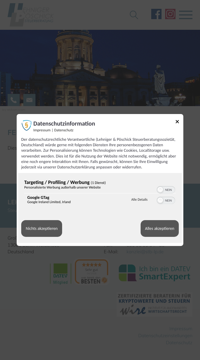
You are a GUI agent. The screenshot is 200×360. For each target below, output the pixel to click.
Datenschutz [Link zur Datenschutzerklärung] (63, 130)
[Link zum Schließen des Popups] (177, 122)
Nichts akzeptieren (42, 228)
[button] (160, 189)
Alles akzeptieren (159, 228)
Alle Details (139, 200)
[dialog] (100, 180)
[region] (100, 193)
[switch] (166, 189)
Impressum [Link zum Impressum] (42, 130)
